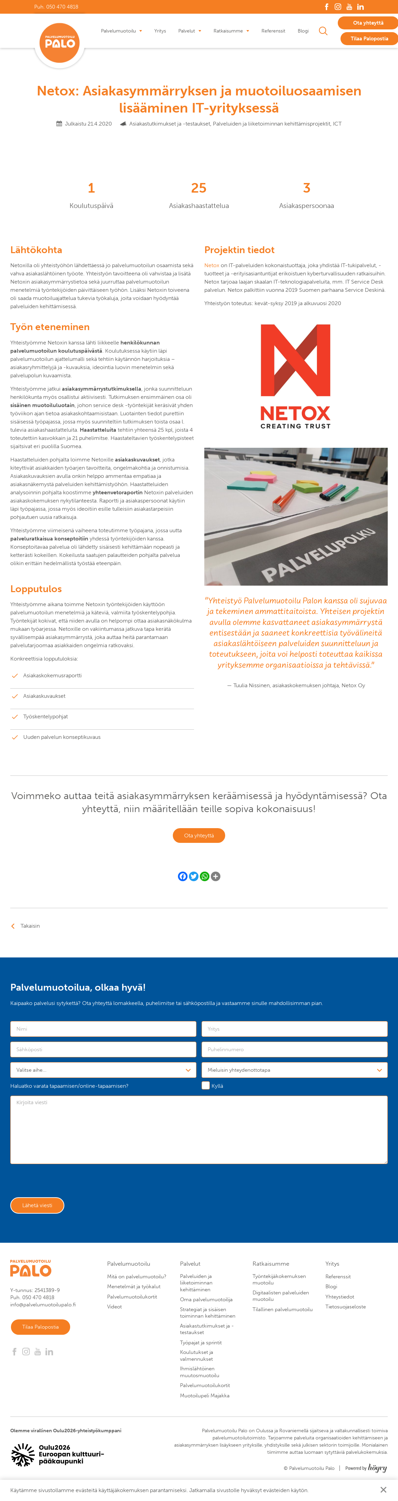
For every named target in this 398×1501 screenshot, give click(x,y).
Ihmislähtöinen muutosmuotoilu (199, 1376)
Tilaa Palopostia (43, 1332)
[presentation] (62, 1184)
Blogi (303, 31)
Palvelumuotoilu (118, 31)
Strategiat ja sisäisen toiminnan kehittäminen (207, 1317)
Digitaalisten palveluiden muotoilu (281, 1300)
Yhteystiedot (339, 1301)
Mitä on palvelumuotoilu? (136, 1281)
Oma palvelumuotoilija (206, 1304)
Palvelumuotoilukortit (132, 1301)
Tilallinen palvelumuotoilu (283, 1314)
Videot (114, 1311)
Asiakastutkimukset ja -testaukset (207, 1333)
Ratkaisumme (228, 31)
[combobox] (103, 1072)
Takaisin (30, 928)
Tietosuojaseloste (345, 1311)
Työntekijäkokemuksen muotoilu (279, 1284)
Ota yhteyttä (199, 836)
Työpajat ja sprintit (201, 1347)
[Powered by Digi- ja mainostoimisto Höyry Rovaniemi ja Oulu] (366, 1471)
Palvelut (186, 31)
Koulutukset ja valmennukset (196, 1360)
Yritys (160, 31)
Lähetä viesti (40, 1209)
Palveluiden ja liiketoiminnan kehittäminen (196, 1287)
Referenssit (273, 31)
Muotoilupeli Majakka (205, 1400)
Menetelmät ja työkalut (134, 1291)
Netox (212, 265)
